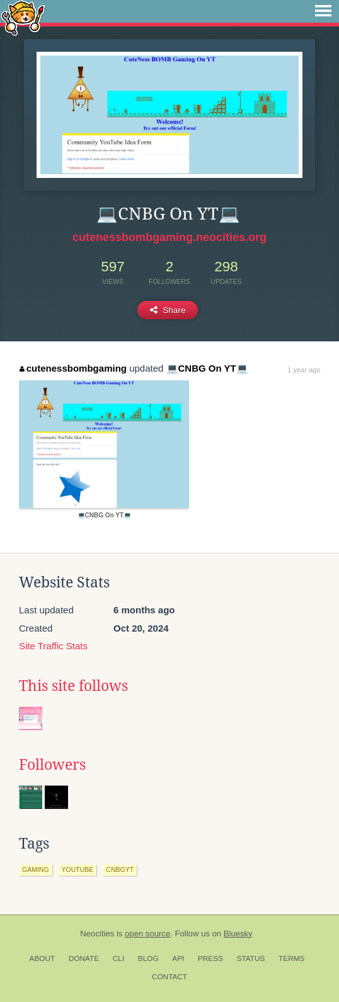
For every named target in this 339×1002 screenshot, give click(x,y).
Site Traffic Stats (53, 645)
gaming (35, 869)
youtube (78, 869)
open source (147, 933)
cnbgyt (120, 869)
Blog (148, 958)
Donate (84, 958)
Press (210, 958)
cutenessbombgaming (73, 368)
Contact (169, 976)
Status (251, 958)
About (42, 958)
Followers (52, 765)
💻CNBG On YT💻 (207, 368)
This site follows (73, 686)
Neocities (97, 933)
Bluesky (238, 933)
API (178, 958)
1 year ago (303, 370)
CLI (118, 958)
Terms (291, 958)
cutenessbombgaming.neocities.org (169, 237)
